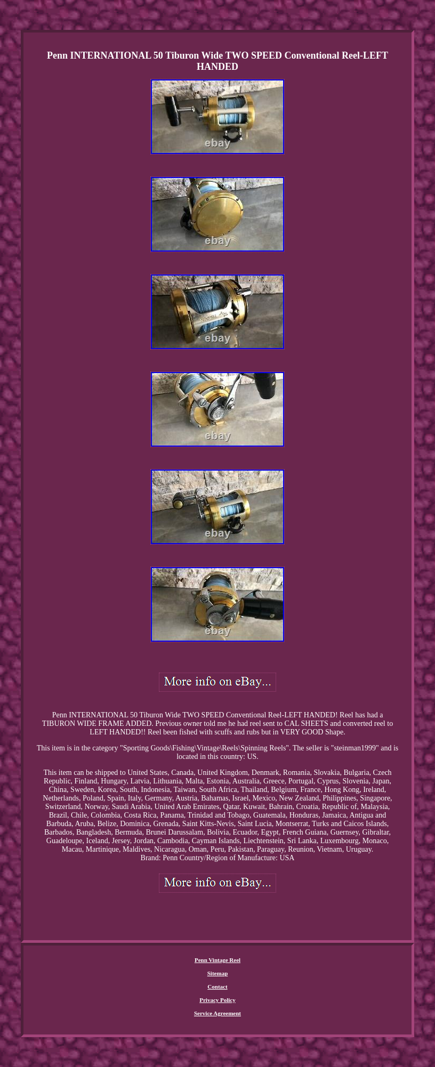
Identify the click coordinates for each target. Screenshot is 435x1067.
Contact (217, 986)
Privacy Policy (217, 1000)
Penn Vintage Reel (217, 960)
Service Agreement (217, 1013)
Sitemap (217, 973)
